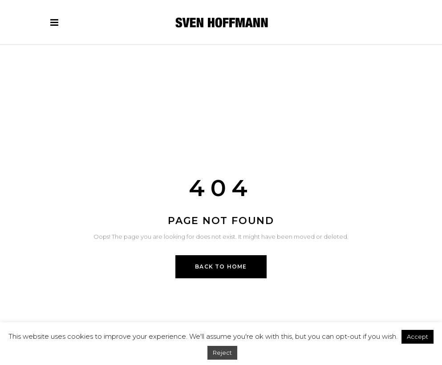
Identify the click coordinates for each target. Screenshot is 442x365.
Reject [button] (222, 352)
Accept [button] (417, 336)
